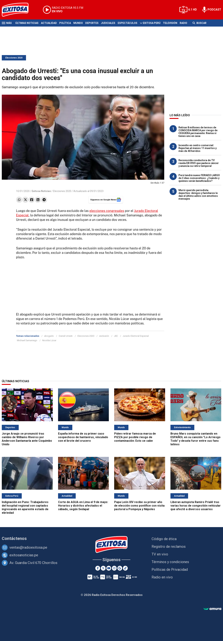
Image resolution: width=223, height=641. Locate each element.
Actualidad (49, 23)
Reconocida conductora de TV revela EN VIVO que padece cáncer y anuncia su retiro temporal (198, 163)
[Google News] (119, 568)
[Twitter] (103, 568)
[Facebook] (97, 568)
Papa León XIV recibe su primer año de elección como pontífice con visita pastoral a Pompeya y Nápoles (139, 505)
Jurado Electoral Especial (136, 336)
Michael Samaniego (27, 340)
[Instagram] (114, 568)
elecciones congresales (106, 211)
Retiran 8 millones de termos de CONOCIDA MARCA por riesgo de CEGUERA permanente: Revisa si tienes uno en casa (197, 131)
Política (65, 23)
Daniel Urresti (65, 336)
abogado (49, 336)
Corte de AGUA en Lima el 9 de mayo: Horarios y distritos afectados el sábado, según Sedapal (83, 505)
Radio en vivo (162, 577)
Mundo (78, 23)
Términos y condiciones (170, 562)
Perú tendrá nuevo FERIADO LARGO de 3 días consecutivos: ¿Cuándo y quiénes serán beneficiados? (199, 178)
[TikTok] (125, 568)
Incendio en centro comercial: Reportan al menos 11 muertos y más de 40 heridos (197, 148)
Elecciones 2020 (13, 58)
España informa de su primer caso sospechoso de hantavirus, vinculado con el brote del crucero (83, 437)
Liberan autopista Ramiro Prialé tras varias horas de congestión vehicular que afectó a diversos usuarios (195, 505)
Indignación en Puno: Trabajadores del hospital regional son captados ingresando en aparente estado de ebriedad (25, 507)
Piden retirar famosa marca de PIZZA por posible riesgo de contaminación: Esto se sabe (135, 437)
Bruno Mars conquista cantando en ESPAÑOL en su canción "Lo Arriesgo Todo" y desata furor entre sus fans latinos (195, 439)
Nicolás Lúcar (49, 340)
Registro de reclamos (169, 546)
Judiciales (108, 23)
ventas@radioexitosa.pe (28, 547)
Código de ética (164, 539)
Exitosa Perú (151, 23)
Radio (183, 23)
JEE (116, 336)
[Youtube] (108, 568)
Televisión (170, 23)
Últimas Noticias (26, 23)
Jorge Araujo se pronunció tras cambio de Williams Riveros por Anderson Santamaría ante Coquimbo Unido (27, 439)
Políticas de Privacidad (170, 569)
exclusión (104, 336)
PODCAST (214, 9)
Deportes (91, 23)
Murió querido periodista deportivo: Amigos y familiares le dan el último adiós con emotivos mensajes (198, 194)
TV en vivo (160, 554)
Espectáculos (127, 23)
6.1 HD (192, 9)
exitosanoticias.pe (23, 555)
